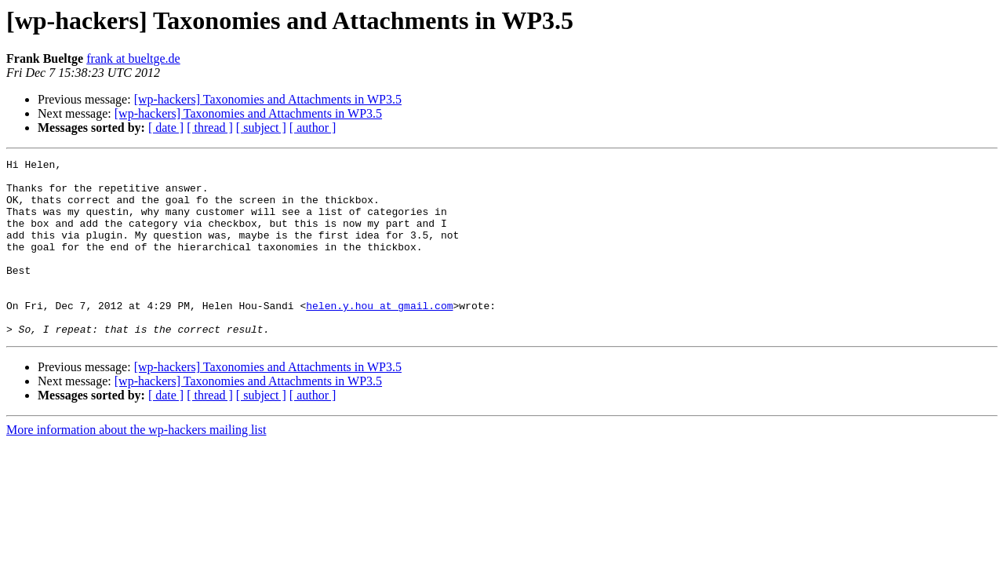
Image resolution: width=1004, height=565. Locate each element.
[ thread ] (210, 127)
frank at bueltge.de (133, 58)
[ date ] (166, 127)
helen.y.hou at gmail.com (379, 336)
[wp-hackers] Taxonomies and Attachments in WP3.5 (268, 99)
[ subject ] (261, 127)
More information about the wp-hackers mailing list (136, 465)
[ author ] (312, 127)
